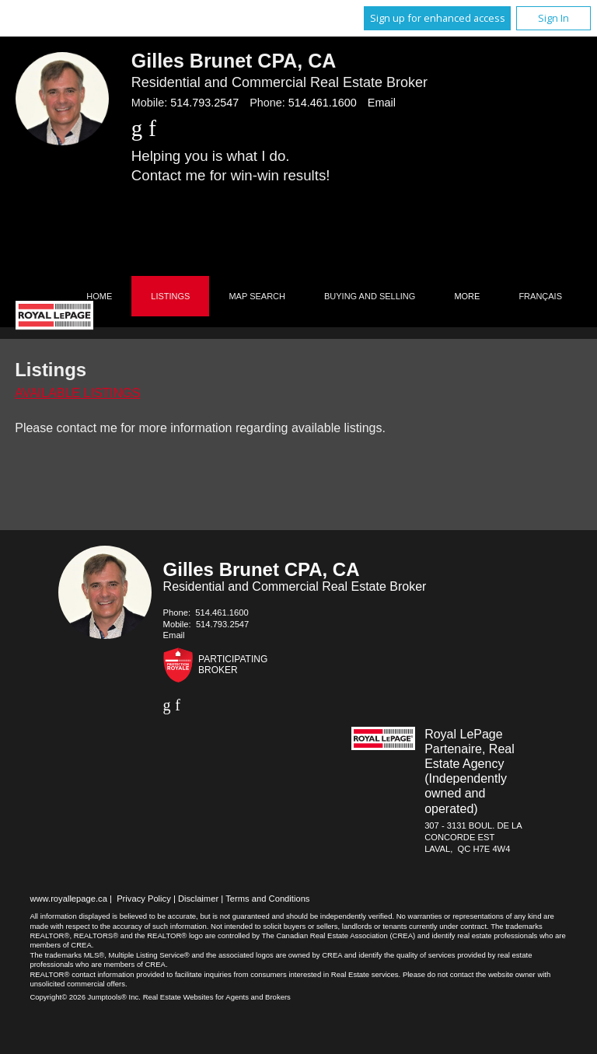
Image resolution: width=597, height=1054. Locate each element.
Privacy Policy (144, 898)
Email (382, 102)
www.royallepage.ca (68, 898)
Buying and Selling (369, 296)
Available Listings (77, 393)
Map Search (257, 296)
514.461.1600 (322, 102)
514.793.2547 (204, 102)
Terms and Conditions (267, 898)
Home (99, 296)
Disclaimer (198, 898)
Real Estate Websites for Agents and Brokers (217, 997)
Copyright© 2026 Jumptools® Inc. (85, 997)
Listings (170, 296)
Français (540, 296)
